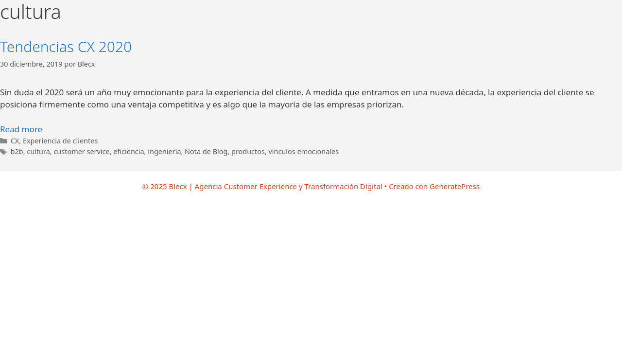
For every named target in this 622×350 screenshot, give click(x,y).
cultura (38, 151)
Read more (21, 129)
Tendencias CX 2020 (66, 46)
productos (248, 151)
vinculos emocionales (304, 151)
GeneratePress (455, 186)
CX (15, 140)
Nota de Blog (206, 151)
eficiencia (128, 151)
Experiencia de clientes (60, 140)
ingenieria (164, 151)
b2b (17, 151)
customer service (81, 151)
